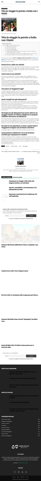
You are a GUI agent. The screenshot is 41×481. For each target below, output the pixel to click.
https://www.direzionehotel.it (20, 168)
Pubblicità (22, 477)
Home (2, 6)
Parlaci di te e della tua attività (12, 46)
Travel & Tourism (8, 6)
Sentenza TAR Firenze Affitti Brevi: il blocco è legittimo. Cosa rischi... (23, 373)
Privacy (27, 477)
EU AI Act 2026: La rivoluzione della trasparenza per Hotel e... (20, 295)
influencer (7, 146)
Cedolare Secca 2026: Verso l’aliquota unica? (14, 271)
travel (20, 146)
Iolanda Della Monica (20, 166)
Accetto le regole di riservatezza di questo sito (20, 218)
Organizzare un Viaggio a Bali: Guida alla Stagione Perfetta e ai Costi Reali (21, 182)
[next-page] (4, 200)
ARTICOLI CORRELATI (6, 177)
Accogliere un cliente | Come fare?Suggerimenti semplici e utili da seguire (23, 410)
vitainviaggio (25, 146)
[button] (2, 2)
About (18, 477)
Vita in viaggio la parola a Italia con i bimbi (11, 45)
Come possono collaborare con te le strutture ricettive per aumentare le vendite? (19, 54)
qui (13, 143)
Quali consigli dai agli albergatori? (12, 50)
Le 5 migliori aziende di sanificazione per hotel (30, 152)
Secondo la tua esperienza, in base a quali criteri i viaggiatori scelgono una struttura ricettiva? (22, 53)
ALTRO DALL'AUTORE (17, 177)
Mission (14, 477)
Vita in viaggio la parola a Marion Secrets (10, 151)
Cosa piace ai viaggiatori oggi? (11, 48)
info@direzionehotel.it (23, 462)
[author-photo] (20, 161)
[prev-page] (2, 200)
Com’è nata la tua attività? (11, 47)
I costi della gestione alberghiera (19, 402)
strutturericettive (14, 146)
